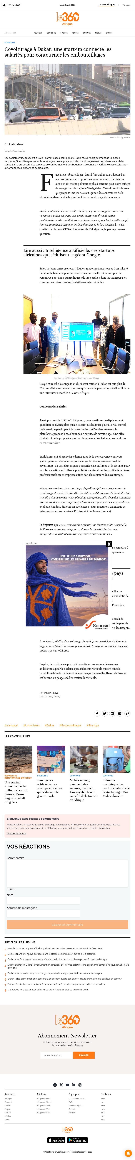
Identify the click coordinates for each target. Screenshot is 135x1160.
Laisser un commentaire (67, 924)
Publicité (72, 1113)
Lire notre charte (16, 833)
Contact (72, 1109)
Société (64, 33)
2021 (102, 1102)
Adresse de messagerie (22, 907)
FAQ (70, 1102)
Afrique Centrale (43, 1106)
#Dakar (49, 725)
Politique (38, 33)
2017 (102, 1116)
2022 (103, 1099)
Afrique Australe (43, 1113)
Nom (10, 895)
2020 (103, 1106)
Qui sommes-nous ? (77, 1099)
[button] (128, 1153)
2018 (103, 1113)
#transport (11, 725)
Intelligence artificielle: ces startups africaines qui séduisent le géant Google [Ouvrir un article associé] (69, 252)
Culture (87, 33)
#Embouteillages (71, 725)
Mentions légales (76, 1106)
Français (126, 5)
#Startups (93, 725)
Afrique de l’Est (43, 1109)
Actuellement (10, 33)
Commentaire (15, 858)
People (75, 33)
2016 (103, 1120)
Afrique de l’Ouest (44, 1102)
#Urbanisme (31, 725)
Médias (98, 33)
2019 (103, 1109)
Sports (109, 33)
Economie (51, 33)
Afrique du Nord (43, 1099)
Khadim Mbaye (15, 144)
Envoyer (84, 1055)
